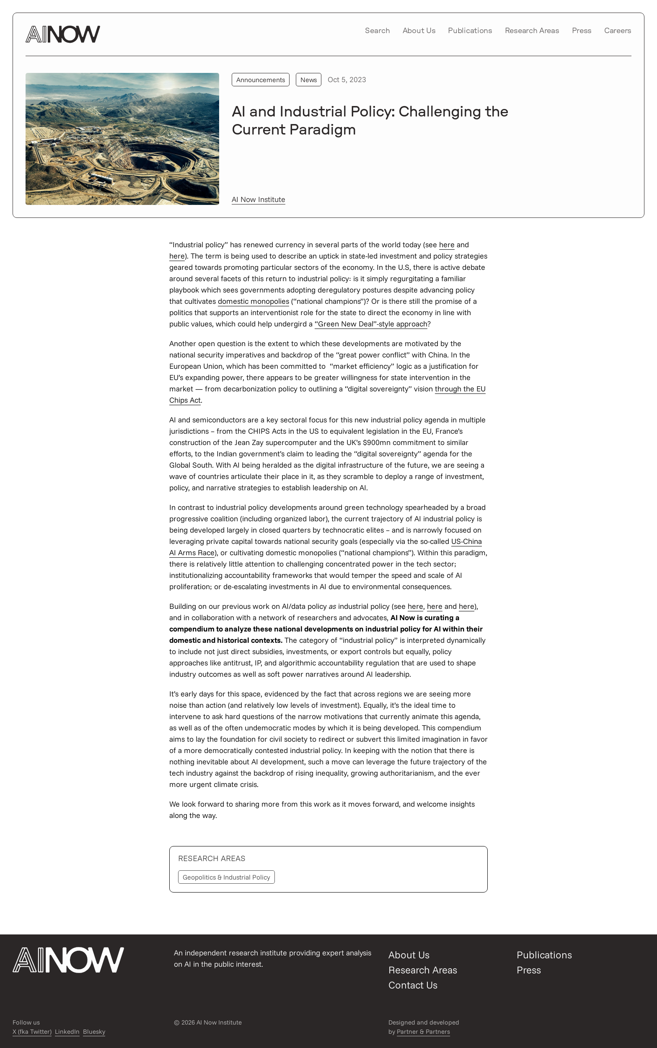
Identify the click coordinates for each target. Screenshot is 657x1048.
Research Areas (532, 31)
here (447, 244)
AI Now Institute (258, 199)
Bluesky (94, 1031)
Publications (470, 31)
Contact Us (412, 984)
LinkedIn (67, 1031)
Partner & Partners (423, 1031)
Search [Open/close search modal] (377, 31)
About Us (419, 31)
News (308, 79)
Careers (617, 31)
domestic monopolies (253, 301)
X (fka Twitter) (32, 1031)
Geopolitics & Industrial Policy (226, 877)
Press (582, 31)
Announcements (260, 79)
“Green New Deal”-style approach (371, 324)
